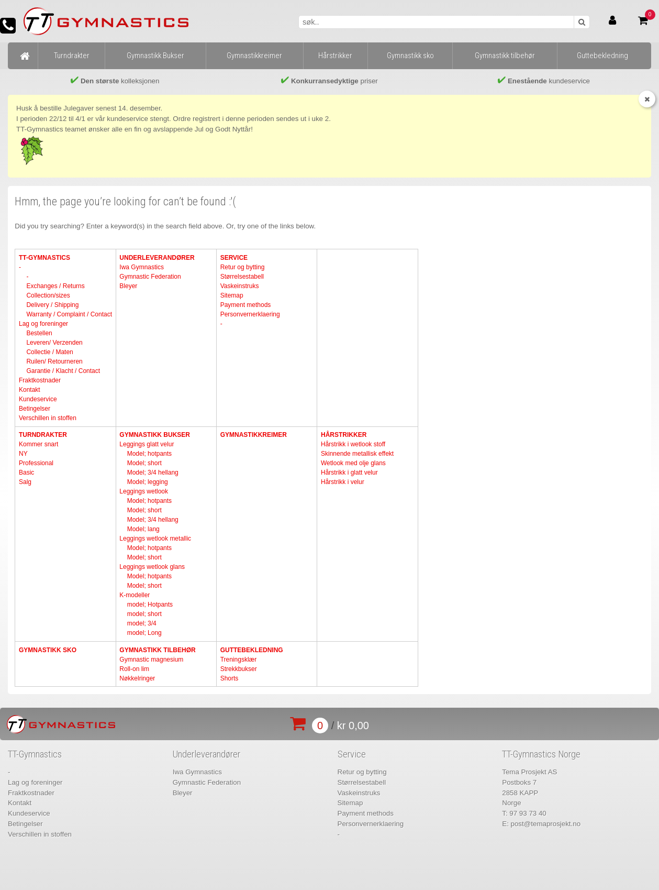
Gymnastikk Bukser (154, 434)
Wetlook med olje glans (353, 463)
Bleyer (128, 286)
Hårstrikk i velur (342, 482)
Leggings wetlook (143, 491)
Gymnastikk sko (47, 650)
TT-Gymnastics (44, 257)
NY (23, 453)
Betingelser (34, 408)
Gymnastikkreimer (253, 434)
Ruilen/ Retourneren (54, 361)
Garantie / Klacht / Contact (63, 371)
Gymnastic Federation (150, 276)
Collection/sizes (48, 295)
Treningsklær (238, 659)
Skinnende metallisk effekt (357, 453)
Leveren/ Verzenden (54, 342)
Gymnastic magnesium (151, 659)
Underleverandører (156, 257)
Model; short (144, 463)
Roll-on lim (134, 669)
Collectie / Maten (49, 352)
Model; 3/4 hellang (152, 472)
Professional (36, 463)
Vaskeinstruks (239, 286)
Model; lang (143, 529)
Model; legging (147, 482)
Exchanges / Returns (55, 286)
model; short (144, 614)
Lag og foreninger (43, 323)
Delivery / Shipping (52, 305)
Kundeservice (38, 399)
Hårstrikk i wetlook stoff (353, 444)
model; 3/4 (142, 623)
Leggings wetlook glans (152, 566)
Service (234, 257)
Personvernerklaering (250, 314)
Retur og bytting (242, 267)
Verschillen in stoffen (47, 418)
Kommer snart (38, 444)
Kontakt (29, 389)
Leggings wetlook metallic (155, 538)
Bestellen (39, 333)
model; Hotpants (150, 604)
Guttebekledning (251, 650)
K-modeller (134, 595)
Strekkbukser (238, 669)
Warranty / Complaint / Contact (69, 314)
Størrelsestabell (242, 276)
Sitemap (231, 295)
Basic (26, 472)
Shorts (229, 678)
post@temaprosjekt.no (546, 824)
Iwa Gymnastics (141, 267)
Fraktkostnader (40, 380)
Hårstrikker (343, 434)
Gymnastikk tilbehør (157, 650)
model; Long (144, 632)
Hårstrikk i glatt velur (349, 472)
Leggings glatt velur (146, 444)
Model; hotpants (149, 453)
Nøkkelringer (137, 678)
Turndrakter (43, 434)
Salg (25, 482)
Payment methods (245, 305)
